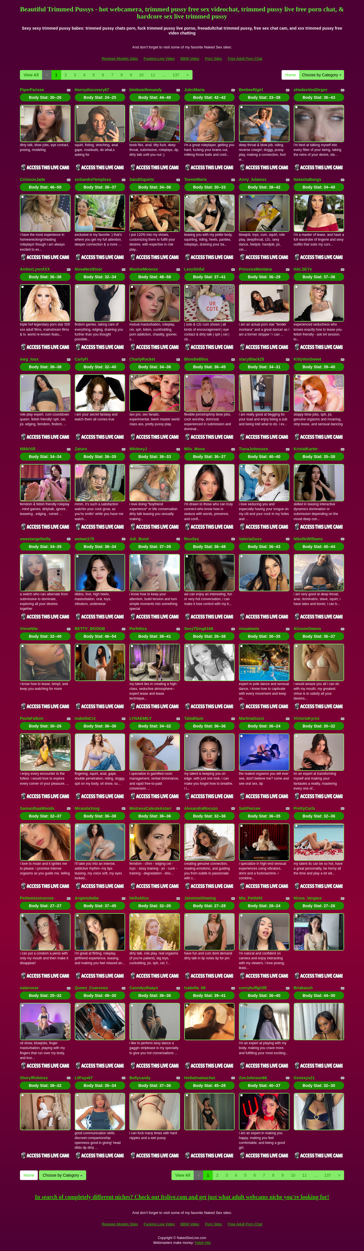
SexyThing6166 (198, 628)
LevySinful (194, 269)
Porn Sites (213, 58)
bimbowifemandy (145, 89)
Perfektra (138, 628)
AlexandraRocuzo (201, 808)
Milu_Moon (194, 449)
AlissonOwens (307, 628)
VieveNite (29, 628)
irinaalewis (249, 628)
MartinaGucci (251, 718)
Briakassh (303, 988)
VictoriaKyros (307, 718)
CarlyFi (81, 359)
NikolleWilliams (308, 539)
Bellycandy (139, 1078)
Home (290, 75)
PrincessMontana (255, 269)
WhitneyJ (138, 449)
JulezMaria (194, 89)
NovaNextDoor (88, 269)
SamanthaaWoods (37, 808)
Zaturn (81, 449)
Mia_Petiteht (250, 898)
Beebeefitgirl (251, 89)
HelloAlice (139, 898)
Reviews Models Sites (120, 58)
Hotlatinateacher (200, 1078)
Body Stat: (45, 97)
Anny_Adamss (252, 179)
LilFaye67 (84, 1078)
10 (141, 75)
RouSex (191, 539)
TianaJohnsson (253, 449)
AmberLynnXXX (35, 269)
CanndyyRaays (143, 988)
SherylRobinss (34, 1078)
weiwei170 (84, 539)
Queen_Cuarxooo (91, 988)
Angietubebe (87, 898)
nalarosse (29, 988)
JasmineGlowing (200, 898)
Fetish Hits (203, 1243)
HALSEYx (303, 269)
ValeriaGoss (250, 539)
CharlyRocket (142, 359)
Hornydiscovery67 (92, 89)
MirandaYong (87, 808)
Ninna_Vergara (308, 898)
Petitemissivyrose (37, 898)
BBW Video (190, 58)
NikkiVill (27, 449)
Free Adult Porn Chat (245, 58)
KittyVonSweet (307, 359)
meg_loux (29, 359)
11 (153, 75)
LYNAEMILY (140, 718)
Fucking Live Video (159, 58)
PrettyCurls (304, 808)
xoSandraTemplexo (93, 179)
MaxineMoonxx (143, 269)
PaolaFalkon (31, 718)
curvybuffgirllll (252, 988)
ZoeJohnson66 (253, 1078)
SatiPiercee (249, 808)
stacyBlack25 (251, 359)
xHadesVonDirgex (311, 89)
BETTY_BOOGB (90, 628)
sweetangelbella (35, 539)
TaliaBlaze (193, 718)
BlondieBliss (196, 359)
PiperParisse (32, 89)
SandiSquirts (141, 179)
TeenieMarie (195, 179)
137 (176, 75)
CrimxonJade (32, 179)
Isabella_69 (195, 988)
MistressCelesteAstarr (150, 808)
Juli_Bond (139, 539)
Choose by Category (322, 75)
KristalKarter (306, 449)
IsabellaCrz (85, 718)
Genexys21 (304, 1078)
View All (31, 75)
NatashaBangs (307, 179)
